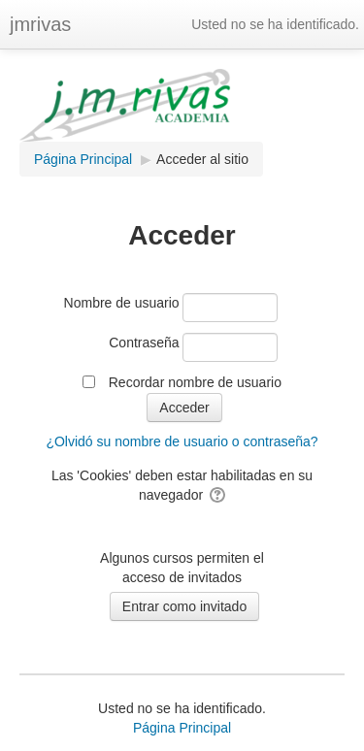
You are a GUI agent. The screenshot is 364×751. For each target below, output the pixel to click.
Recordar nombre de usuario (195, 382)
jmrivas (40, 24)
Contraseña (144, 342)
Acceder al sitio (202, 159)
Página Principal (182, 727)
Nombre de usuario (122, 302)
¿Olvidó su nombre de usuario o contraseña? (181, 441)
